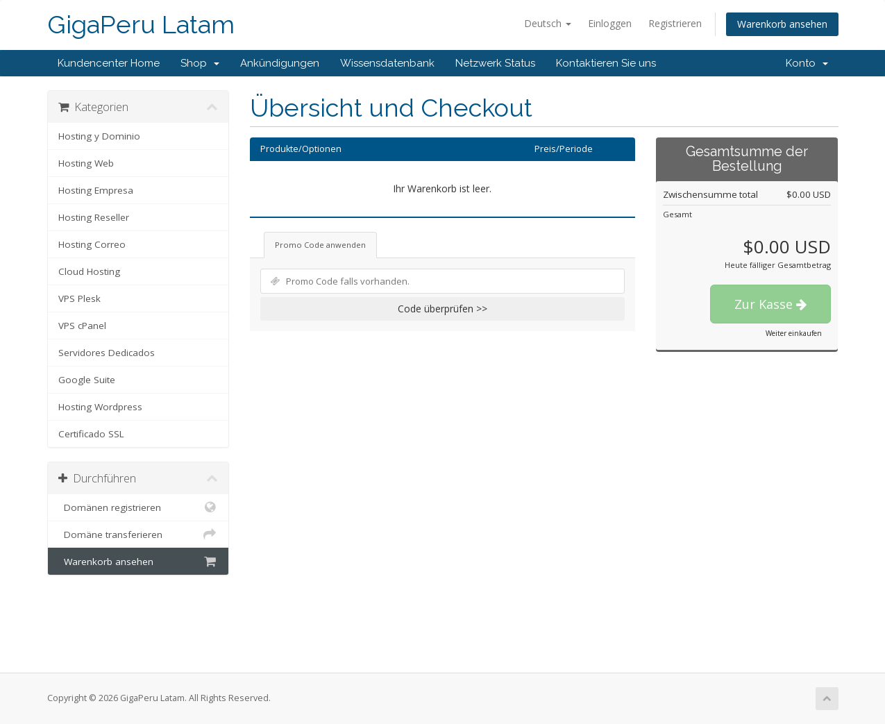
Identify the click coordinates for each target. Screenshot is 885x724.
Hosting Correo (92, 244)
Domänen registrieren (138, 507)
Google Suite (86, 379)
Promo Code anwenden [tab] (320, 244)
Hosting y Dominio (99, 136)
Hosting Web (86, 163)
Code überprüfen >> (442, 308)
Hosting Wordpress (100, 407)
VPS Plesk (79, 298)
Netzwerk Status (495, 63)
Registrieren (675, 23)
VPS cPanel (82, 325)
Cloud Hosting (89, 271)
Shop (199, 63)
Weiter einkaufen (794, 333)
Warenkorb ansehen (782, 24)
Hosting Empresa (95, 190)
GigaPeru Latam (141, 25)
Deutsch (547, 23)
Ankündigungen (279, 63)
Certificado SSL (91, 434)
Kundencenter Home (109, 63)
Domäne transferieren (138, 534)
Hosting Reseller (93, 217)
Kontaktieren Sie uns (606, 63)
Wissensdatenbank (387, 63)
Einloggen (610, 23)
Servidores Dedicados (106, 352)
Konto (807, 63)
